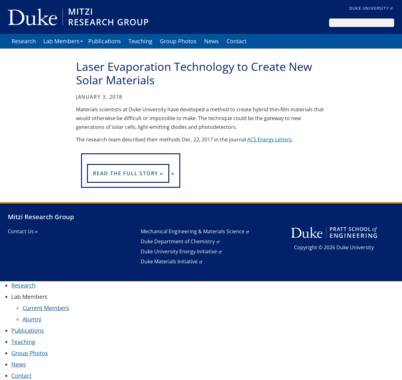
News (211, 41)
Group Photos (178, 41)
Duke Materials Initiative (169, 261)
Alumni (32, 319)
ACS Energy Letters (269, 139)
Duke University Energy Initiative (179, 251)
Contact (236, 41)
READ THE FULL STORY (125, 173)
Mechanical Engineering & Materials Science (192, 231)
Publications (104, 41)
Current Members (46, 308)
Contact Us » (23, 231)
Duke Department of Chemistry (178, 241)
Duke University (369, 8)
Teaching (140, 41)
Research (24, 41)
